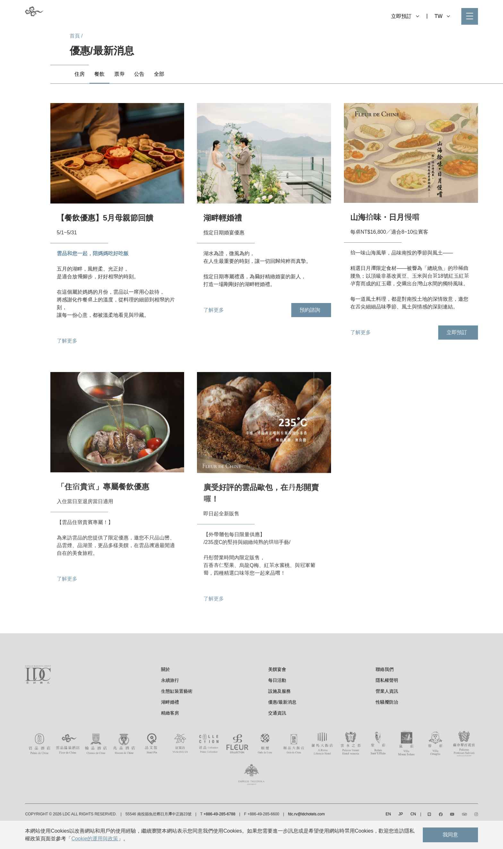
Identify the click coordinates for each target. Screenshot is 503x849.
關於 (165, 690)
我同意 (450, 834)
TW (442, 16)
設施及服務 (279, 712)
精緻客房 (170, 733)
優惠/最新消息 (282, 722)
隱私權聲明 (387, 701)
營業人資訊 (387, 712)
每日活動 (277, 701)
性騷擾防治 (387, 722)
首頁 (75, 36)
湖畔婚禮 (170, 722)
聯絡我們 (385, 690)
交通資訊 (277, 733)
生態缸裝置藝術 (176, 712)
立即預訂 (405, 16)
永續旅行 (170, 701)
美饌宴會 (277, 690)
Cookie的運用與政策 (94, 838)
